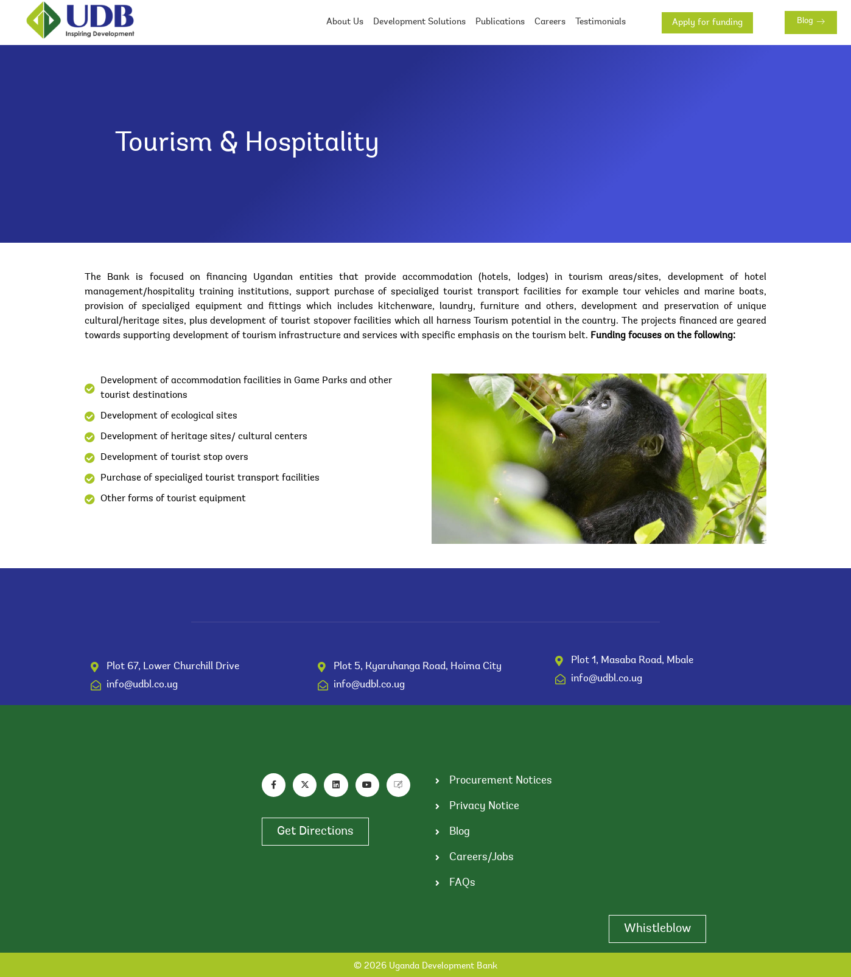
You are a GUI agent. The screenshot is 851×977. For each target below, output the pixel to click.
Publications (500, 22)
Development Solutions (419, 22)
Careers (550, 22)
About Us (344, 22)
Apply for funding (707, 22)
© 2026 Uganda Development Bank (425, 966)
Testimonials (600, 22)
